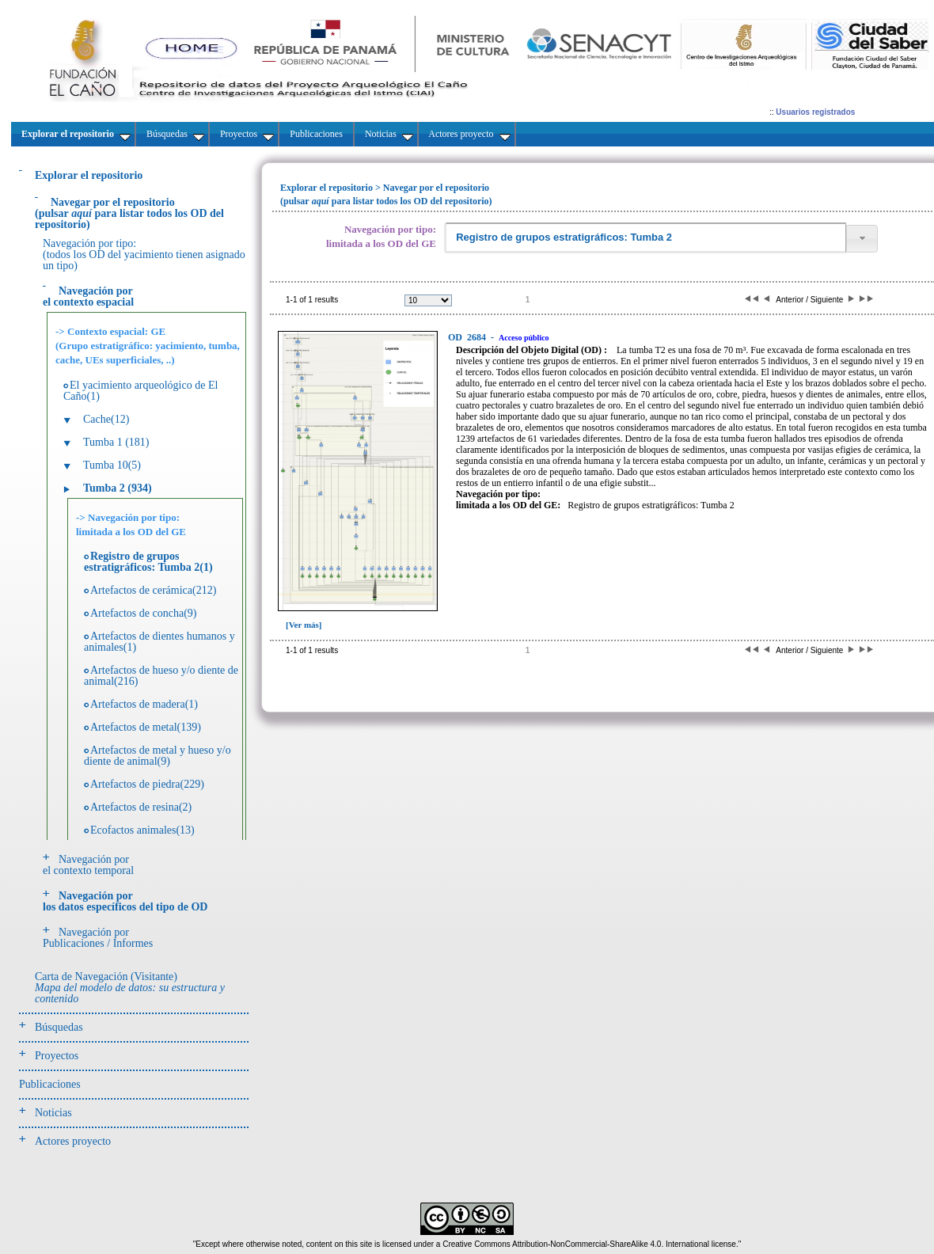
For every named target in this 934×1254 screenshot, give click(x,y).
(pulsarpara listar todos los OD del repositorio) (129, 213)
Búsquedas (59, 1027)
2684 (468, 337)
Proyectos (56, 1056)
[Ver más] (304, 624)
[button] (862, 239)
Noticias (53, 1113)
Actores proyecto (73, 1141)
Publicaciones (50, 1084)
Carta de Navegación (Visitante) (130, 988)
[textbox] (645, 237)
